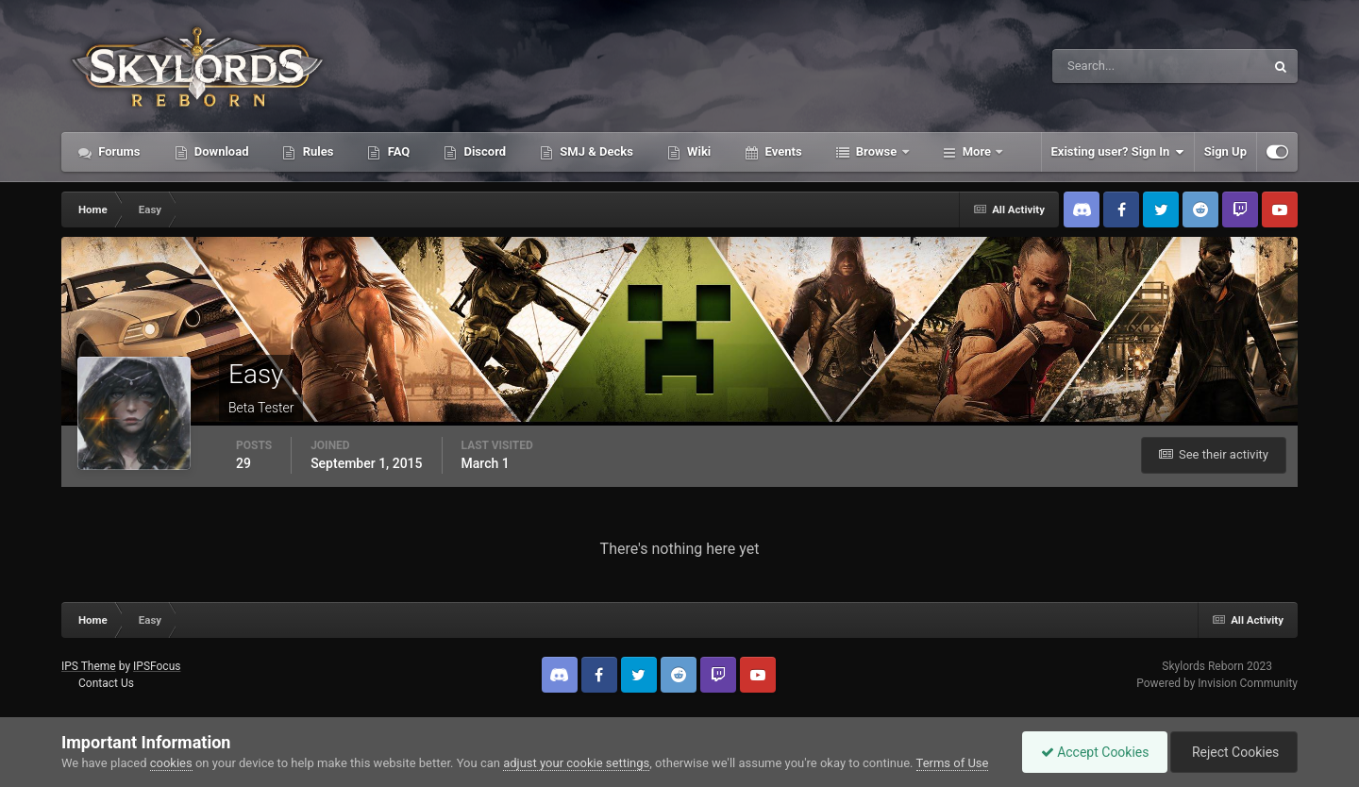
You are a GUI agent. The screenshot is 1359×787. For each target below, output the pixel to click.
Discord (483, 151)
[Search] (1100, 66)
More (977, 151)
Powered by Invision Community (1217, 683)
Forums (118, 151)
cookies (171, 763)
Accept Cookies (1090, 752)
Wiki (697, 151)
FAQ (397, 151)
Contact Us (106, 683)
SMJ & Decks (595, 151)
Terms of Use (952, 763)
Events (781, 151)
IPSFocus (156, 666)
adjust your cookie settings (576, 763)
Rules (316, 151)
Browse (876, 151)
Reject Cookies (1232, 752)
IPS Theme (88, 666)
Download (220, 151)
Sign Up (1225, 151)
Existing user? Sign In (1117, 152)
